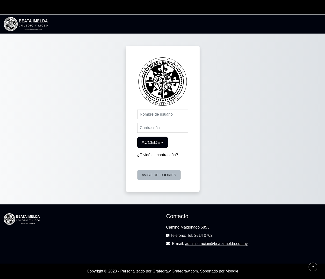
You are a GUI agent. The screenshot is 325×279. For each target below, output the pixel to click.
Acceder (153, 142)
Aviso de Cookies (159, 175)
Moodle (232, 271)
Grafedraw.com (185, 271)
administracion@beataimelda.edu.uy (216, 244)
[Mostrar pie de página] (313, 267)
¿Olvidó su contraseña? (157, 155)
